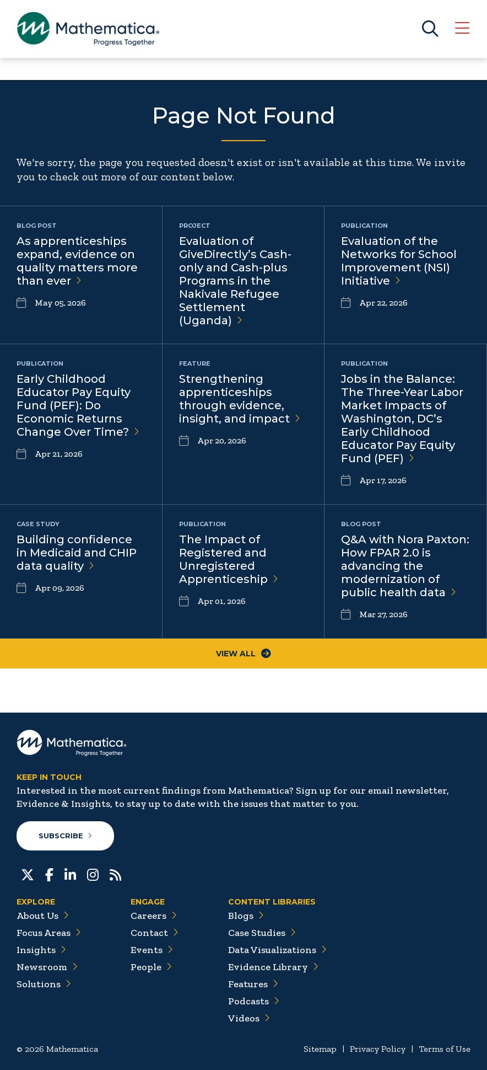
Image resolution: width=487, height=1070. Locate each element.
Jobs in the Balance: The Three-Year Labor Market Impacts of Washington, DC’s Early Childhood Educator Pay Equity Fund (402, 418)
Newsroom (47, 967)
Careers (154, 916)
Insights (41, 950)
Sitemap (320, 1049)
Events (152, 950)
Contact (154, 933)
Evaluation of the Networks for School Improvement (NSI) (399, 260)
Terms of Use (444, 1049)
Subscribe (65, 835)
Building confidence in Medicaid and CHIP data (77, 553)
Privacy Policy (377, 1049)
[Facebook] (49, 874)
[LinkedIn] (70, 874)
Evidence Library (273, 967)
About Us (43, 916)
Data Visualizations (277, 950)
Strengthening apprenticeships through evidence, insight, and (239, 398)
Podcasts (253, 1001)
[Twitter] (27, 874)
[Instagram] (93, 874)
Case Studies (262, 933)
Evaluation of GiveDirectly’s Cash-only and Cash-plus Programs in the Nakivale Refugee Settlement (235, 280)
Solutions (44, 984)
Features (253, 984)
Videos (249, 1018)
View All (243, 654)
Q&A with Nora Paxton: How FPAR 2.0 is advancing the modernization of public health (405, 566)
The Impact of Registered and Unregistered (228, 559)
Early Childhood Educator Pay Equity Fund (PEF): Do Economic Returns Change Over (78, 405)
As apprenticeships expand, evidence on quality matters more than (77, 260)
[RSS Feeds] (115, 874)
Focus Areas (49, 933)
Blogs (246, 916)
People (151, 967)
